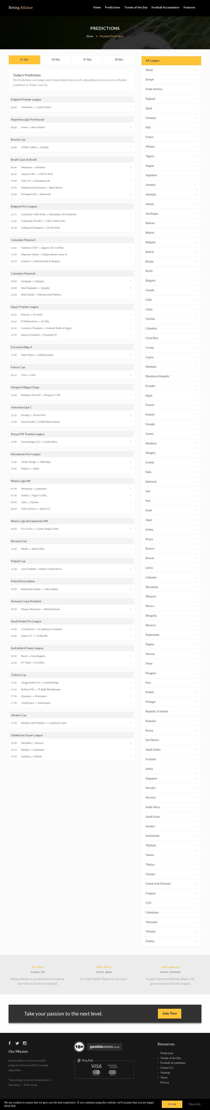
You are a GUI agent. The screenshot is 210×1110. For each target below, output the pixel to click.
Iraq (171, 500)
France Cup (18, 367)
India (171, 472)
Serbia (171, 768)
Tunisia (171, 855)
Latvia (171, 567)
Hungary (171, 452)
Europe (171, 79)
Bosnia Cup (18, 139)
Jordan (171, 529)
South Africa (171, 807)
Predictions (112, 7)
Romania (171, 721)
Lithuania (171, 577)
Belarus (171, 232)
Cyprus (171, 357)
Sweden (171, 826)
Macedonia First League (26, 454)
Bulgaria (171, 280)
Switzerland (171, 835)
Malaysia (171, 596)
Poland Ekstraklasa (23, 581)
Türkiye (171, 864)
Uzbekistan (171, 912)
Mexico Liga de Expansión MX (29, 521)
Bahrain (171, 223)
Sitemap (165, 1072)
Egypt (171, 395)
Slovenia (171, 797)
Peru (171, 682)
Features (189, 7)
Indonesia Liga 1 (21, 407)
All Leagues (153, 60)
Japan (171, 519)
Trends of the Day (135, 7)
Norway (171, 653)
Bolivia (171, 251)
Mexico (171, 606)
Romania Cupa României (26, 601)
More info (194, 1104)
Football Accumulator (165, 7)
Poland (171, 692)
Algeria (171, 156)
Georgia (171, 424)
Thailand (171, 845)
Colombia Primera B (23, 273)
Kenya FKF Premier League (28, 434)
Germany (171, 117)
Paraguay (171, 673)
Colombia (171, 328)
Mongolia (171, 615)
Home (97, 7)
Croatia (171, 347)
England (171, 98)
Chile (171, 299)
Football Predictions (112, 36)
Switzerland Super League (27, 648)
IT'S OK (172, 1104)
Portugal (171, 701)
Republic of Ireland (171, 711)
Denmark (171, 366)
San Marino (171, 740)
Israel (171, 510)
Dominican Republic (171, 376)
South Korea (171, 816)
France (171, 136)
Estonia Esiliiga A (21, 347)
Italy (171, 127)
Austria (171, 204)
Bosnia (171, 261)
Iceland (171, 462)
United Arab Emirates (171, 883)
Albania (171, 146)
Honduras (171, 443)
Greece (171, 433)
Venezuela (171, 922)
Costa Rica (171, 338)
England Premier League (26, 99)
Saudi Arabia (171, 749)
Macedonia (171, 587)
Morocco (171, 625)
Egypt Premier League (25, 307)
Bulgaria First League (24, 206)
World (171, 70)
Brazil (171, 270)
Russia (171, 730)
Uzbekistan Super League (27, 735)
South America (171, 89)
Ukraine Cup (19, 715)
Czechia (171, 318)
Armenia (171, 184)
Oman (171, 663)
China (171, 309)
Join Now (169, 1013)
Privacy (165, 1082)
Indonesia (171, 481)
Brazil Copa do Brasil (24, 159)
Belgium (171, 242)
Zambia (171, 941)
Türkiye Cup (18, 675)
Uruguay (171, 893)
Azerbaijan (171, 213)
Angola (171, 165)
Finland (171, 414)
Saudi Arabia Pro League (26, 622)
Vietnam (171, 931)
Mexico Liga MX (21, 481)
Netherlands (171, 634)
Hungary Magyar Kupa (25, 387)
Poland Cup (18, 561)
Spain (171, 108)
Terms (164, 1077)
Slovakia (171, 787)
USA (171, 902)
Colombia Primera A (23, 240)
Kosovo (171, 548)
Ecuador (171, 385)
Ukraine (171, 874)
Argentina (171, 175)
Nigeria (171, 644)
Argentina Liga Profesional (28, 119)
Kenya (171, 539)
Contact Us (167, 1067)
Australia (171, 194)
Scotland (171, 759)
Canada (171, 290)
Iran (171, 491)
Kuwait (171, 558)
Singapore (171, 778)
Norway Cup (19, 541)
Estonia (171, 404)
